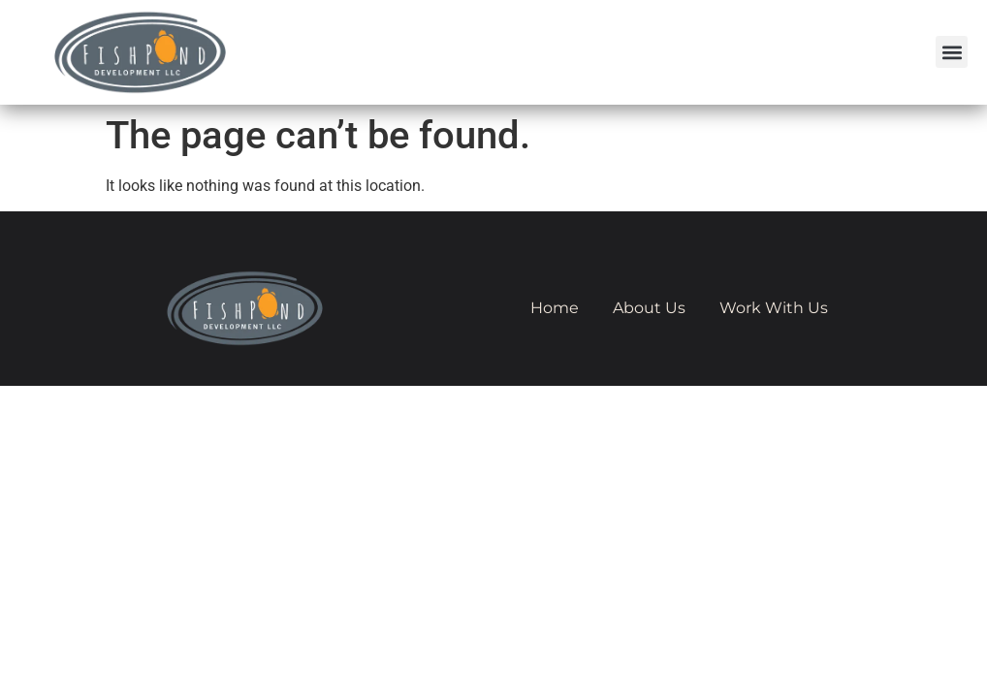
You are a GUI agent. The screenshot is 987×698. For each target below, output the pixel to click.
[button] (952, 52)
